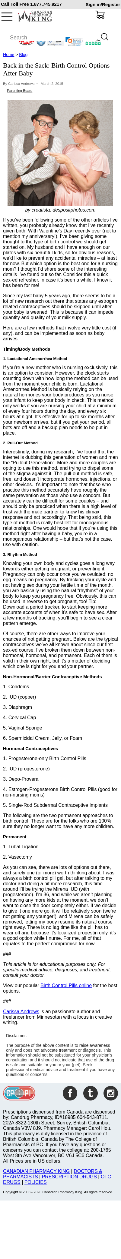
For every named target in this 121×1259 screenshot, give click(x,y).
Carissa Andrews (21, 1011)
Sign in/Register (103, 4)
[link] (74, 41)
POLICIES (35, 1182)
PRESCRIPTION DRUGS (69, 1176)
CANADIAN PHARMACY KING (36, 1171)
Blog (23, 54)
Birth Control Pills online (66, 985)
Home (8, 54)
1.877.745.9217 (46, 4)
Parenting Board (19, 90)
